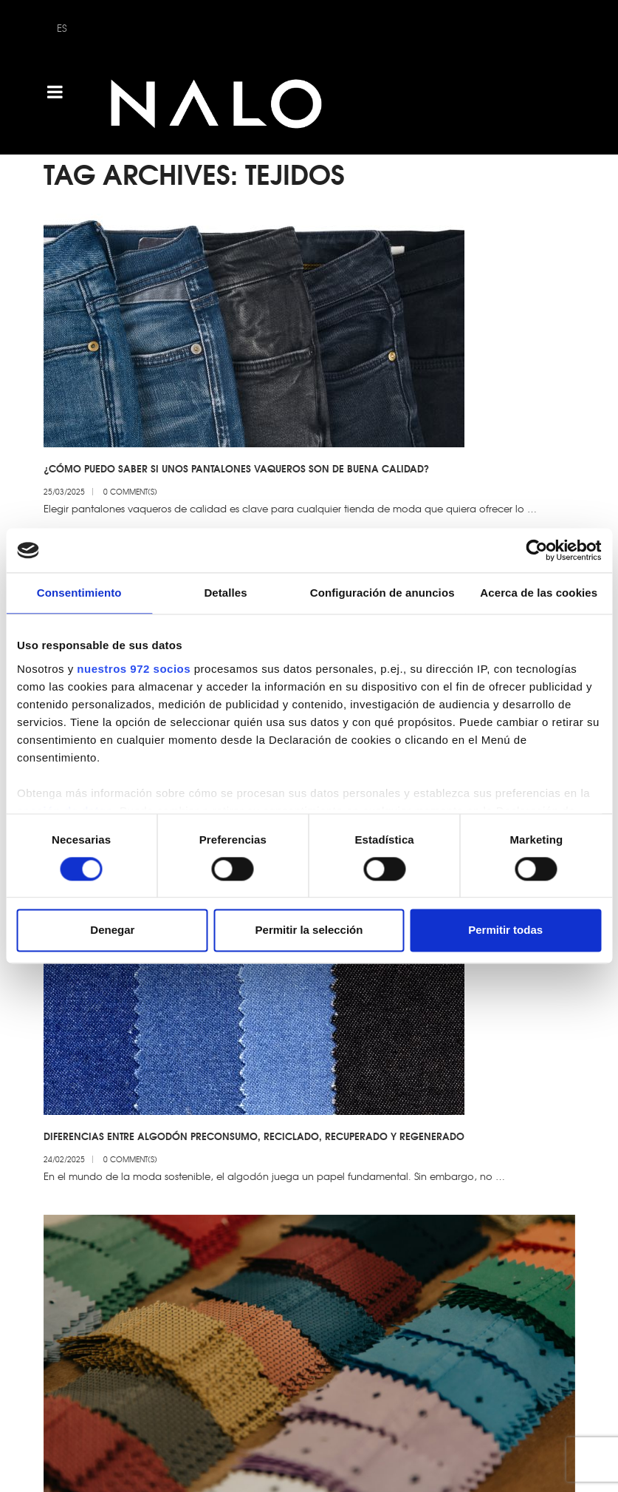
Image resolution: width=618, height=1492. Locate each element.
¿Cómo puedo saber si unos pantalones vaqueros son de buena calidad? (236, 468)
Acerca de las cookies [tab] (538, 592)
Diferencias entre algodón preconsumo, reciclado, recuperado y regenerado (254, 1120)
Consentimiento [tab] (79, 592)
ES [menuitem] (61, 28)
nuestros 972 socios (133, 668)
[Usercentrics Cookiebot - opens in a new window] (536, 550)
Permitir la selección (309, 930)
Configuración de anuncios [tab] (382, 592)
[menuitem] (61, 27)
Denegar (112, 930)
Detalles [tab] (225, 592)
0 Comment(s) (130, 491)
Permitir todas (505, 930)
